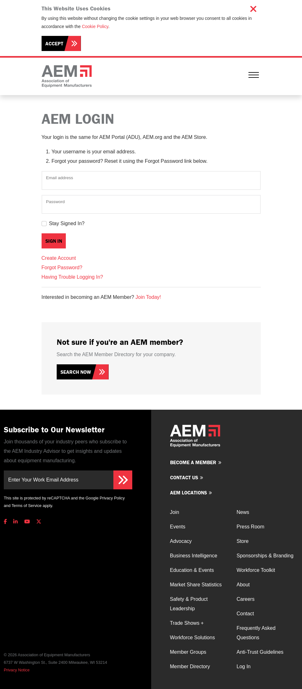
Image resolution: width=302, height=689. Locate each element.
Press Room (250, 526)
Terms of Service (27, 505)
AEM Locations (188, 492)
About (243, 584)
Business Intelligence (193, 555)
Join (174, 512)
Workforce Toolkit (255, 570)
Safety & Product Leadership (189, 603)
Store (242, 541)
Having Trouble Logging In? (72, 277)
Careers (245, 599)
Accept (54, 43)
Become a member (193, 462)
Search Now (75, 372)
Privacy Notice (17, 670)
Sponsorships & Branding (264, 555)
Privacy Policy (112, 498)
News (242, 512)
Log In (243, 666)
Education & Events (192, 570)
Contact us (184, 477)
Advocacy (181, 541)
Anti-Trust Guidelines (259, 652)
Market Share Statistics (196, 584)
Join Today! (148, 297)
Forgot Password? (62, 267)
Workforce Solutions (192, 637)
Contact (245, 613)
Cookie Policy (95, 26)
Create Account (59, 258)
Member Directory (190, 666)
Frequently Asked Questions (256, 632)
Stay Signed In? (67, 223)
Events (177, 526)
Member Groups (188, 652)
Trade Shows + (187, 623)
